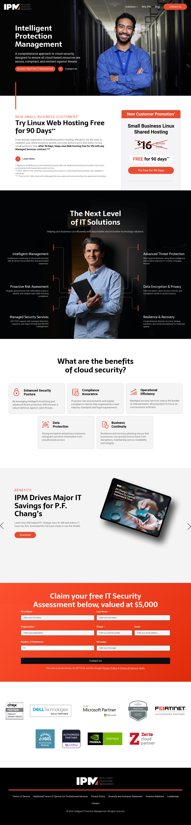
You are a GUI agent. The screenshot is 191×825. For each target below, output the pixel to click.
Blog (157, 7)
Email (137, 626)
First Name (27, 611)
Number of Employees (32, 641)
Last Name (103, 611)
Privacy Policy (109, 668)
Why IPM (146, 7)
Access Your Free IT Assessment (35, 69)
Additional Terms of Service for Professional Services (60, 796)
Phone (101, 626)
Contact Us (175, 7)
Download (25, 535)
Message (101, 641)
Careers (96, 803)
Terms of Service (129, 668)
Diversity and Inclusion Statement (125, 796)
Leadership (173, 796)
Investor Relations (155, 796)
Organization (28, 626)
